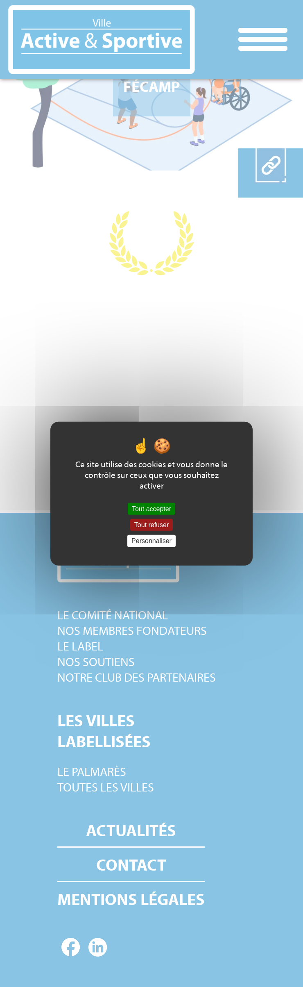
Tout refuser (151, 524)
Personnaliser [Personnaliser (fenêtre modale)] (151, 540)
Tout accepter (151, 508)
